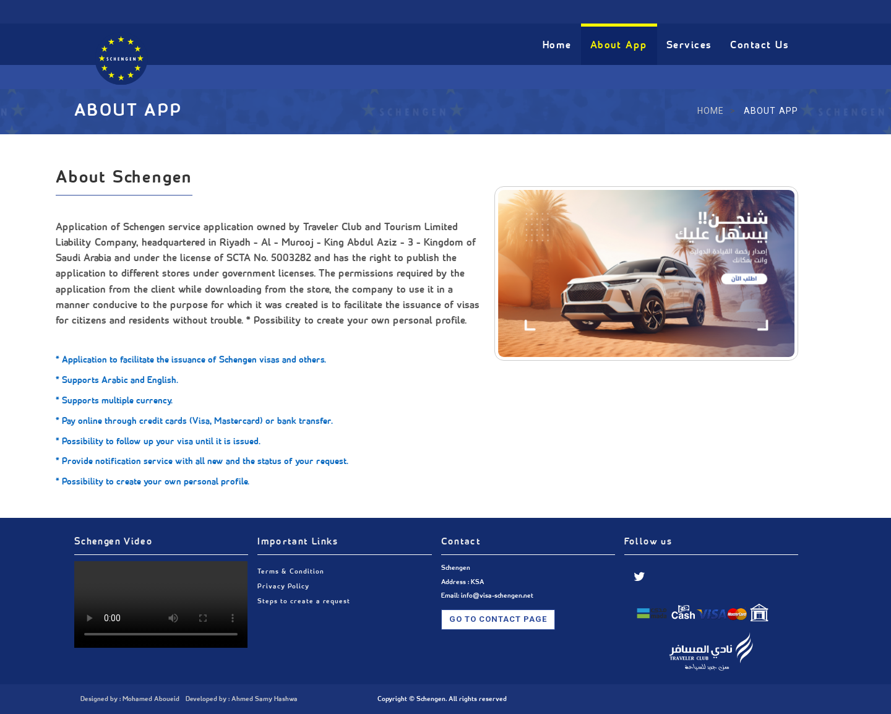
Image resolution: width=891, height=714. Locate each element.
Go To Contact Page (498, 619)
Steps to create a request (303, 601)
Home (557, 46)
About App (619, 46)
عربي (634, 10)
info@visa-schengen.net (218, 10)
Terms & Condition (290, 572)
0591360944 (127, 10)
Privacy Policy (283, 586)
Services (689, 46)
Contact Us (759, 46)
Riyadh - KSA (310, 10)
